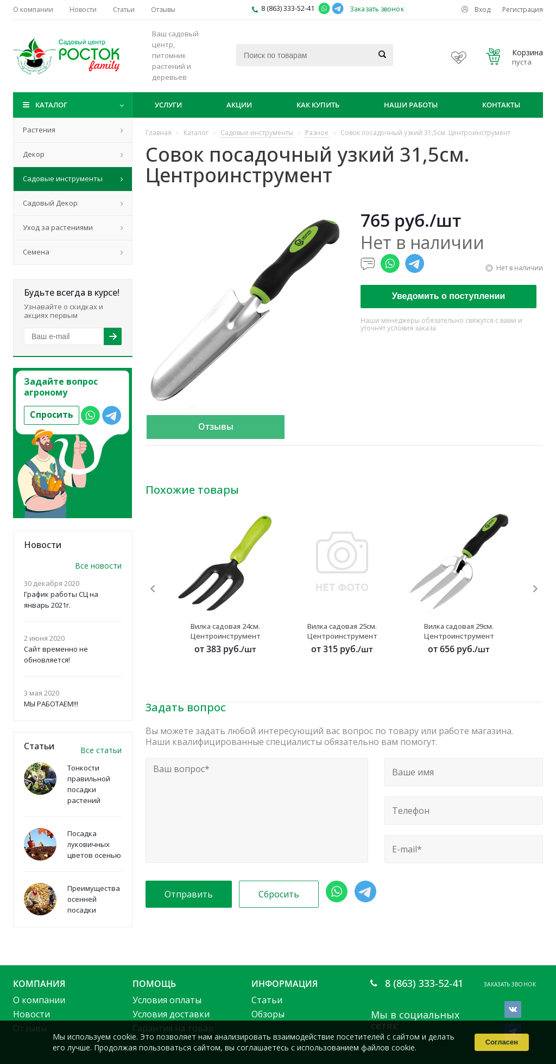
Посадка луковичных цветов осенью (94, 844)
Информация (284, 984)
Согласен (501, 1042)
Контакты (501, 105)
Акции (239, 105)
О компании (39, 1000)
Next (535, 588)
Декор (34, 154)
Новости (31, 1014)
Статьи (266, 1000)
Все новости (98, 565)
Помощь (154, 984)
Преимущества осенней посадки (93, 899)
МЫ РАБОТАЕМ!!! (51, 704)
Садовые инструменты (63, 178)
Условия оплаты (166, 1000)
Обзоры (268, 1014)
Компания (39, 984)
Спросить (51, 414)
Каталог (51, 105)
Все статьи (101, 750)
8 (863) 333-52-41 (287, 8)
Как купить (317, 105)
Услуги (168, 105)
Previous (153, 588)
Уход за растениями (58, 227)
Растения (39, 130)
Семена (36, 252)
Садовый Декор (50, 203)
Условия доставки (171, 1014)
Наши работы (411, 105)
